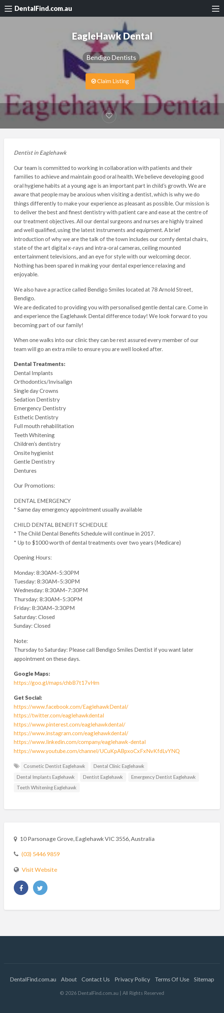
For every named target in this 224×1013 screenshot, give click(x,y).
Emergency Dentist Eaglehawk (163, 777)
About (69, 979)
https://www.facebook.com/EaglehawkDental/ (71, 706)
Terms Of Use (172, 979)
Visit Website (39, 869)
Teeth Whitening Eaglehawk (46, 787)
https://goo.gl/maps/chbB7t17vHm (56, 682)
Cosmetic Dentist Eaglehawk (54, 766)
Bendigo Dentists (111, 57)
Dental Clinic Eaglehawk (119, 766)
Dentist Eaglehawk (103, 777)
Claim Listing (110, 81)
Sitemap (204, 979)
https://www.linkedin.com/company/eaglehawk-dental (80, 742)
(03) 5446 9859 (40, 853)
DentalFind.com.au (43, 8)
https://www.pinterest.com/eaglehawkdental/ (69, 724)
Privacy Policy (132, 979)
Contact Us (96, 979)
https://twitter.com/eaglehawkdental (59, 715)
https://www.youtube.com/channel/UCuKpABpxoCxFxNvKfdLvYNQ (97, 751)
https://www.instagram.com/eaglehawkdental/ (71, 733)
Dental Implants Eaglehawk (46, 777)
